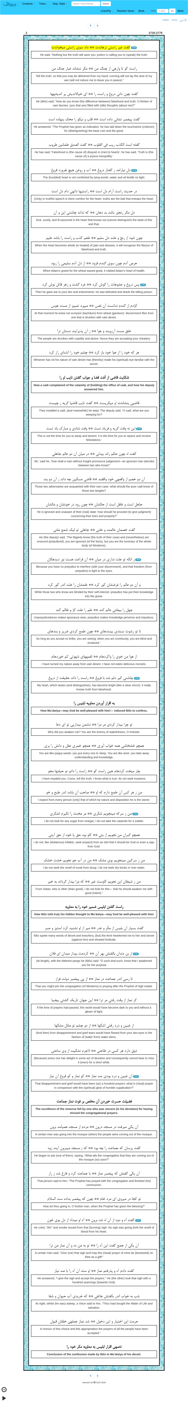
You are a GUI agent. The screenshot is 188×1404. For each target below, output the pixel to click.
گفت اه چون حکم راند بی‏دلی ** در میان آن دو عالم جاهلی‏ (94, 454)
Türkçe (174, 20)
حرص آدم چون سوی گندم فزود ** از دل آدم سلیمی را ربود (94, 263)
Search (106, 4)
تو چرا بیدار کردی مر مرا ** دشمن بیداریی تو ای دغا (94, 725)
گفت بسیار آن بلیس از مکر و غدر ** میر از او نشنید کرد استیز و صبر (94, 928)
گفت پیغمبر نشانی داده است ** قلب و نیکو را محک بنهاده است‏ (94, 119)
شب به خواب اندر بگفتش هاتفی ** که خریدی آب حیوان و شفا (94, 1296)
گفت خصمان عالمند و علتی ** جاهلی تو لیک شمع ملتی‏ (94, 530)
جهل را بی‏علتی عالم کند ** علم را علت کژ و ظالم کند (94, 610)
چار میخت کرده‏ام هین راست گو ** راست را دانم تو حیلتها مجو (94, 771)
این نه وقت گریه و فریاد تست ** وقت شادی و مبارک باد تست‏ (90, 428)
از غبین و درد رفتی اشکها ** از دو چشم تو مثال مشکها (94, 1025)
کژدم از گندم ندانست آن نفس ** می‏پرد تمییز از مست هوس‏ (94, 306)
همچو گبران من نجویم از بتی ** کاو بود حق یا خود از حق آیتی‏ (94, 835)
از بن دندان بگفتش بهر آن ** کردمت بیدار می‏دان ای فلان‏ (90, 953)
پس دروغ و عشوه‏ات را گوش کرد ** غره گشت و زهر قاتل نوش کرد (90, 284)
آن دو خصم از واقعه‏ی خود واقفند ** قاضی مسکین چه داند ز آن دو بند (94, 479)
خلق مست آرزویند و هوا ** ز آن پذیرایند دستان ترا (94, 331)
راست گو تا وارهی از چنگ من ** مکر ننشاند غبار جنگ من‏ (94, 69)
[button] (28, 3)
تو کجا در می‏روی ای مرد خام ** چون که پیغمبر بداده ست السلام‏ (94, 1199)
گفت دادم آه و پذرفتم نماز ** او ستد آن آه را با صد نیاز (94, 1271)
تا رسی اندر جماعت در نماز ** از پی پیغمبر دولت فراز (94, 979)
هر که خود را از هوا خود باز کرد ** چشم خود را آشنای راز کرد (94, 352)
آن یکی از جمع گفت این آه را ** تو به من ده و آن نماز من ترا (94, 1245)
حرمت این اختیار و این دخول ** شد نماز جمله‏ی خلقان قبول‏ (94, 1321)
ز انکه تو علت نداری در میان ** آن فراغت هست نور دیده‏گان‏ (90, 559)
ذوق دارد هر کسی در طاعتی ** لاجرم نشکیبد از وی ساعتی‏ (94, 1051)
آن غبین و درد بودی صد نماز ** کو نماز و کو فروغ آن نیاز (90, 1076)
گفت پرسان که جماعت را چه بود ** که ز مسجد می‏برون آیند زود (94, 1148)
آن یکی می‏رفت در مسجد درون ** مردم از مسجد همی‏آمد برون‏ (94, 1127)
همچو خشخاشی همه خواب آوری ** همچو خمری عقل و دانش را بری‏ (94, 746)
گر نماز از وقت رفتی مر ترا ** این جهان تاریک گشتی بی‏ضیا (94, 1000)
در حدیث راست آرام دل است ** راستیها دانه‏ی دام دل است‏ (94, 191)
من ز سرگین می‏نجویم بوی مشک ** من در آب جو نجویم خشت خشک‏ (94, 860)
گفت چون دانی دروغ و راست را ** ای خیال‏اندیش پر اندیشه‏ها (94, 94)
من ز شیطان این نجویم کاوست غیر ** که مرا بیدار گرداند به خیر (94, 882)
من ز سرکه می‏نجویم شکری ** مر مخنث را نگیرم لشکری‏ (91, 814)
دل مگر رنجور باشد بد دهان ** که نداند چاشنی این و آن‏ (94, 212)
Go (172, 11)
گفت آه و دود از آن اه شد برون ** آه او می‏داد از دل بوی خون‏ (90, 1220)
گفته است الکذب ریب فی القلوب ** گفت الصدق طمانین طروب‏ (94, 145)
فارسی (183, 20)
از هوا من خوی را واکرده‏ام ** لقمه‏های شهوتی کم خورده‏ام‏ (94, 657)
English (166, 20)
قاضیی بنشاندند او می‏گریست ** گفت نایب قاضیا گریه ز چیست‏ (94, 403)
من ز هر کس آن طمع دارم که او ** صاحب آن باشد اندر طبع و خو (94, 792)
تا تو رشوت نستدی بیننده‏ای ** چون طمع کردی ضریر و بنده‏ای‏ (94, 631)
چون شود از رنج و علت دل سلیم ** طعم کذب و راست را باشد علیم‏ (94, 238)
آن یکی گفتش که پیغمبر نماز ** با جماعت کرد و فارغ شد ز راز (94, 1173)
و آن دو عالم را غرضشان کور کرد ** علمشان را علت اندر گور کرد (94, 585)
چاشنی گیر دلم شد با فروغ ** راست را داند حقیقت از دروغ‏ (90, 678)
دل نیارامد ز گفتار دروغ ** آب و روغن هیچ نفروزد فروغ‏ (90, 170)
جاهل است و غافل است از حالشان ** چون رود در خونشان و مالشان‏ (94, 504)
